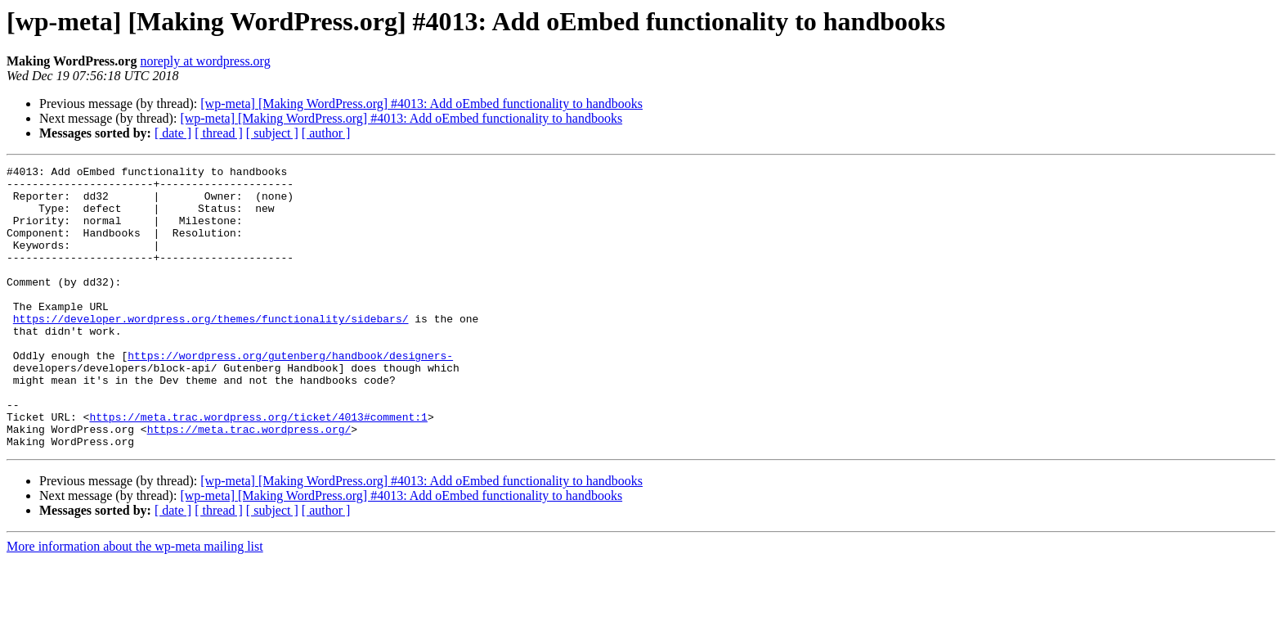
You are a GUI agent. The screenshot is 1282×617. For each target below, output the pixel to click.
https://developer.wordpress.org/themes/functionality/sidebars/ (211, 350)
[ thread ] (219, 133)
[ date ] (173, 133)
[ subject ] (272, 133)
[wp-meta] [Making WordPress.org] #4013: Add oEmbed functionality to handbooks (421, 103)
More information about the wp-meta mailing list (135, 603)
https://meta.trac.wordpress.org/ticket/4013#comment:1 (258, 468)
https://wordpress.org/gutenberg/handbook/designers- (290, 394)
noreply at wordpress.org (205, 61)
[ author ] (326, 133)
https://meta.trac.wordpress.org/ (249, 482)
